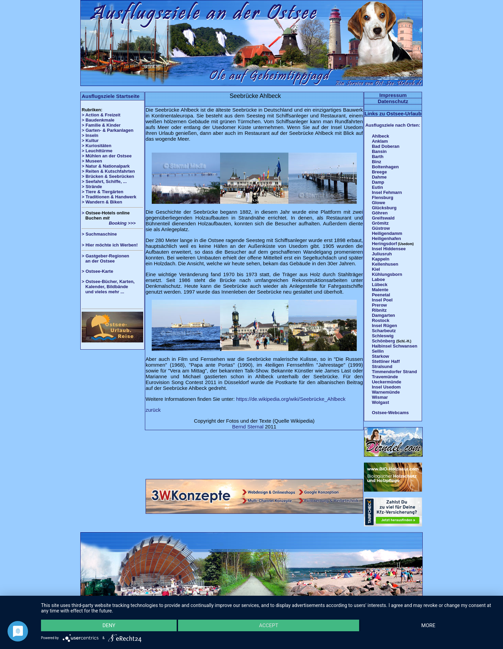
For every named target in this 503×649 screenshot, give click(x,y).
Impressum (393, 95)
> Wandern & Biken (102, 201)
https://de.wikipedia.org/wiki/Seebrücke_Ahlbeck (290, 399)
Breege (379, 171)
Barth (377, 156)
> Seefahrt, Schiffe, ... (104, 181)
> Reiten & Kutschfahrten (108, 171)
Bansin (379, 151)
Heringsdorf (384, 243)
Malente (380, 289)
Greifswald (383, 218)
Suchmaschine (101, 234)
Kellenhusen (385, 264)
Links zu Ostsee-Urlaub (393, 113)
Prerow (379, 305)
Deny (109, 625)
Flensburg (382, 197)
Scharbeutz (384, 330)
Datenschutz (393, 101)
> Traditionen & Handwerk (109, 196)
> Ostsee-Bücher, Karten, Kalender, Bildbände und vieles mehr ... (108, 286)
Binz (376, 161)
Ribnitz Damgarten (383, 313)
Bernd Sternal (247, 426)
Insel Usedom (386, 387)
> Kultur (90, 140)
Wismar (380, 397)
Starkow (380, 356)
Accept (268, 625)
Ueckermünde (386, 381)
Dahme (379, 177)
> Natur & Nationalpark (106, 166)
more (428, 625)
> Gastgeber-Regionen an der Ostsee (108, 258)
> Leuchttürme (97, 150)
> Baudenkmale (98, 120)
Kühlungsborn (387, 274)
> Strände (92, 186)
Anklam (380, 141)
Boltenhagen (385, 166)
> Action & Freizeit (101, 114)
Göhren (380, 212)
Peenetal (381, 294)
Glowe (378, 202)
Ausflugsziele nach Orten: (392, 125)
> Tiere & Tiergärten (102, 191)
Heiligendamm (387, 233)
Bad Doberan (385, 146)
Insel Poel (382, 299)
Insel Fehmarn (387, 192)
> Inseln (90, 135)
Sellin (378, 351)
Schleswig (383, 335)
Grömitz (380, 223)
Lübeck (380, 284)
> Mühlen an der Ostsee (107, 155)
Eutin (377, 187)
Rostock (380, 320)
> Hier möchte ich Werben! (110, 245)
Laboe (378, 279)
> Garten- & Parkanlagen (107, 130)
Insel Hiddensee (389, 248)
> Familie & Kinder (101, 125)
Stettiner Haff (386, 361)
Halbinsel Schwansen (394, 346)
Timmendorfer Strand (394, 371)
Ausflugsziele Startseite (110, 96)
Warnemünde (386, 392)
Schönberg (383, 340)
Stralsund (382, 366)
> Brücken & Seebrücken (108, 176)
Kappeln (380, 259)
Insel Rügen (384, 325)
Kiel (376, 269)
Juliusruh (382, 253)
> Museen (92, 161)
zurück (153, 410)
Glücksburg (384, 207)
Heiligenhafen (386, 238)
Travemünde (385, 376)
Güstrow (381, 228)
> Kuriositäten (96, 145)
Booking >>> (109, 223)
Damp (378, 182)
